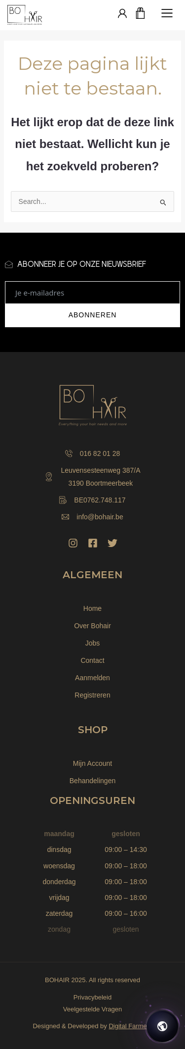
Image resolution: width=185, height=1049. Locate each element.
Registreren (92, 695)
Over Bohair (92, 626)
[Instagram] (73, 543)
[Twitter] (112, 543)
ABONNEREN (93, 315)
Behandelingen (92, 781)
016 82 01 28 (92, 453)
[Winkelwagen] (141, 13)
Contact (92, 660)
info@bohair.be (92, 516)
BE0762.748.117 (92, 500)
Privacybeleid (92, 997)
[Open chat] (162, 1026)
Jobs (92, 643)
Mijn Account (92, 763)
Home (92, 608)
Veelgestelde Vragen (92, 1009)
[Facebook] (93, 543)
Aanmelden (92, 678)
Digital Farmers (130, 1026)
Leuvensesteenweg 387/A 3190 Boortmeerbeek (92, 477)
